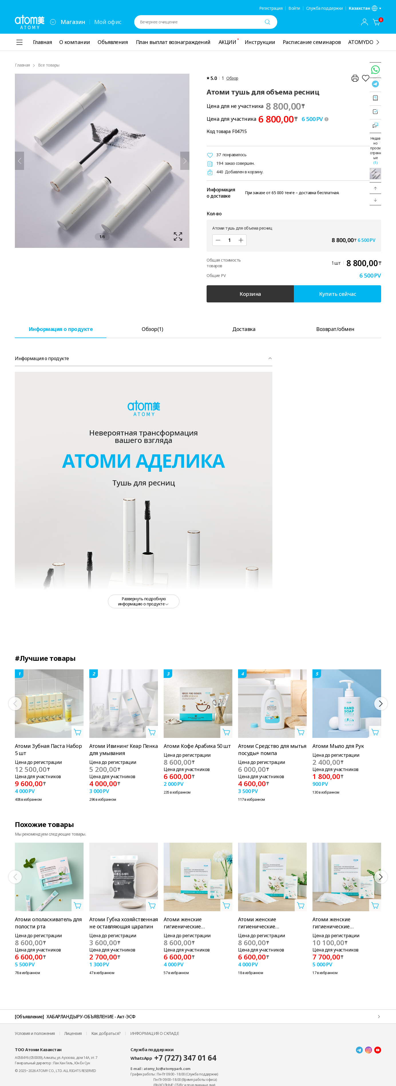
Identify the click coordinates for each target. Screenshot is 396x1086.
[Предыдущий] (19, 161)
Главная (22, 65)
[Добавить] (240, 240)
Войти (294, 8)
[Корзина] (376, 22)
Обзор (232, 78)
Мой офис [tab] (108, 22)
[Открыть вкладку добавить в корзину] (78, 732)
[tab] (60, 329)
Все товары (49, 65)
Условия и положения (35, 1033)
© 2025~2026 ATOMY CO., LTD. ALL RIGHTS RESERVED (55, 1070)
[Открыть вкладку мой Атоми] (364, 22)
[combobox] (53, 22)
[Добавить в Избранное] (365, 78)
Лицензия (73, 1033)
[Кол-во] (229, 240)
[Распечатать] (354, 78)
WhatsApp (173, 1058)
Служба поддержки (324, 8)
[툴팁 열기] (326, 119)
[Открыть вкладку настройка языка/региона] (365, 8)
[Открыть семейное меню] (53, 22)
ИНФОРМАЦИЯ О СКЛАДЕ (154, 1033)
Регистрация (271, 8)
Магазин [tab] (73, 22)
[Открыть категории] (19, 42)
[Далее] (184, 161)
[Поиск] (267, 22)
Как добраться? (106, 1033)
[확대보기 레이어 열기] (102, 161)
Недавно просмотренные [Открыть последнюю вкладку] (375, 150)
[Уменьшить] (218, 240)
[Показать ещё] (377, 42)
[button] (375, 188)
